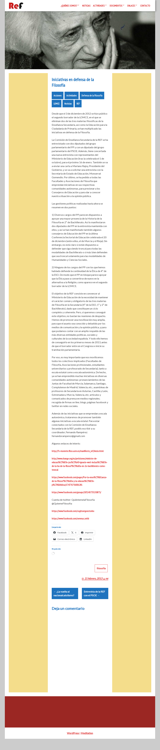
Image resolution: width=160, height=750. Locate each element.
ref (106, 585)
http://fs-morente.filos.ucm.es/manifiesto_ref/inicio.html (78, 454)
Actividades (99, 5)
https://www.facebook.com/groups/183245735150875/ (76, 496)
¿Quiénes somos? (69, 5)
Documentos (116, 5)
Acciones (58, 99)
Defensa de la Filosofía (92, 99)
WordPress (73, 744)
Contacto (145, 5)
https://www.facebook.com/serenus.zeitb (70, 522)
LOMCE (57, 107)
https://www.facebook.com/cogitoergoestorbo (73, 514)
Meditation (87, 744)
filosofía (101, 575)
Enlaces (131, 5)
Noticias (86, 5)
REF (78, 107)
